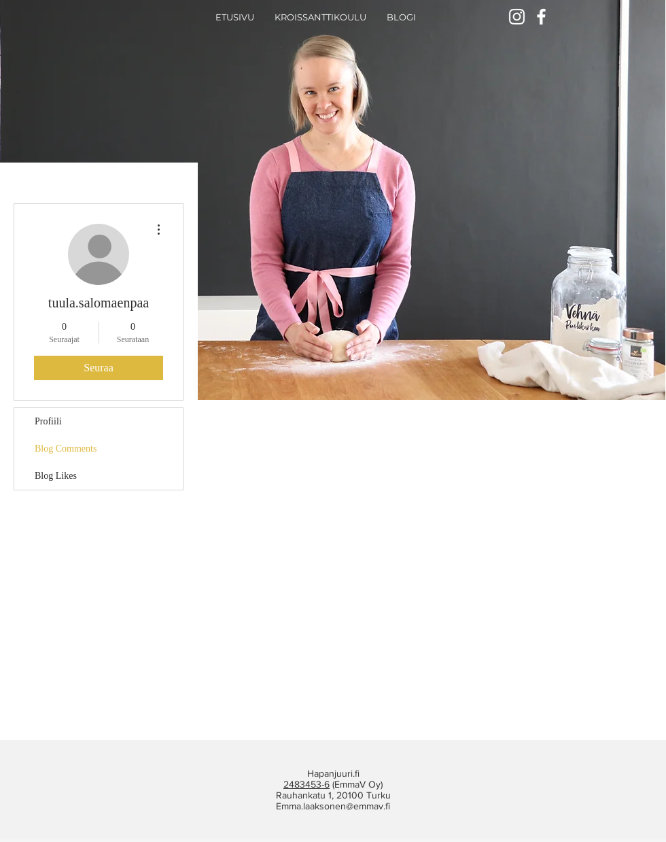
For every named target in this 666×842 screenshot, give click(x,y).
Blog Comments (66, 448)
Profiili (48, 421)
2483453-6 (306, 784)
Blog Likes (56, 476)
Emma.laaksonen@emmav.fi (333, 806)
